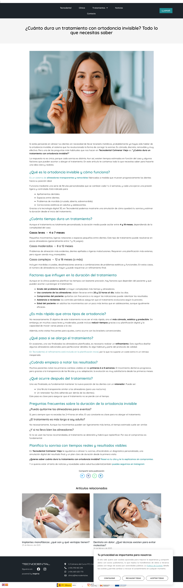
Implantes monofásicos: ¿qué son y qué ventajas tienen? (55, 542)
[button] (82, 476)
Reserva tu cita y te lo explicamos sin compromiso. (127, 459)
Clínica (82, 8)
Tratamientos (100, 8)
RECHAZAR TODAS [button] (133, 577)
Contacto (91, 13)
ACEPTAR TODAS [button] (157, 577)
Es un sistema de (58, 177)
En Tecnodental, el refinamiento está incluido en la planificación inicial (64, 351)
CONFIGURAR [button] (109, 577)
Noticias (119, 8)
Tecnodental (65, 8)
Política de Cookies (155, 565)
